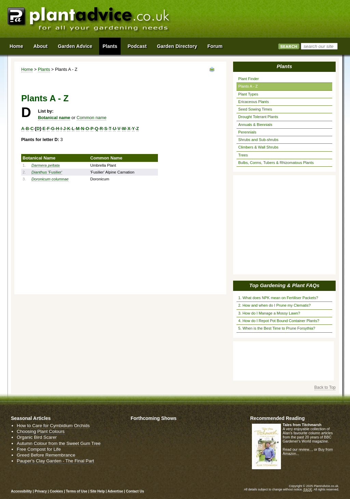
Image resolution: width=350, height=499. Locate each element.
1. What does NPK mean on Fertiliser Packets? (278, 298)
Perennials (247, 132)
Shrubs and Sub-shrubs (258, 140)
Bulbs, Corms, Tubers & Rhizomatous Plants (276, 163)
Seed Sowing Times (255, 109)
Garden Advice (75, 46)
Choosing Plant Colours (41, 431)
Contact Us (135, 491)
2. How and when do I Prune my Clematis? (274, 305)
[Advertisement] (264, 20)
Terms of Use (77, 491)
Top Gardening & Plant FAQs (284, 285)
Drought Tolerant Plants (258, 117)
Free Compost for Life (39, 449)
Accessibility (21, 491)
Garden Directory (177, 46)
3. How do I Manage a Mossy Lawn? (269, 313)
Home (27, 69)
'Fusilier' (46, 172)
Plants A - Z (248, 86)
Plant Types (248, 94)
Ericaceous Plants (253, 102)
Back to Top (325, 387)
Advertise (115, 491)
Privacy (41, 491)
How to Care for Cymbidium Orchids (53, 425)
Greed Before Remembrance (46, 455)
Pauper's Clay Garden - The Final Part (55, 460)
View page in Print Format (212, 69)
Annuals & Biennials (255, 125)
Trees (243, 155)
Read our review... (297, 449)
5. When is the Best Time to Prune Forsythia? (276, 328)
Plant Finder (248, 79)
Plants (44, 69)
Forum (215, 46)
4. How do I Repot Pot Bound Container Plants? (278, 321)
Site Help (97, 491)
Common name (91, 117)
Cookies (57, 491)
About (40, 46)
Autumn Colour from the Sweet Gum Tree (58, 443)
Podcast (137, 46)
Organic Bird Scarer (37, 437)
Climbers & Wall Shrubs (258, 147)
